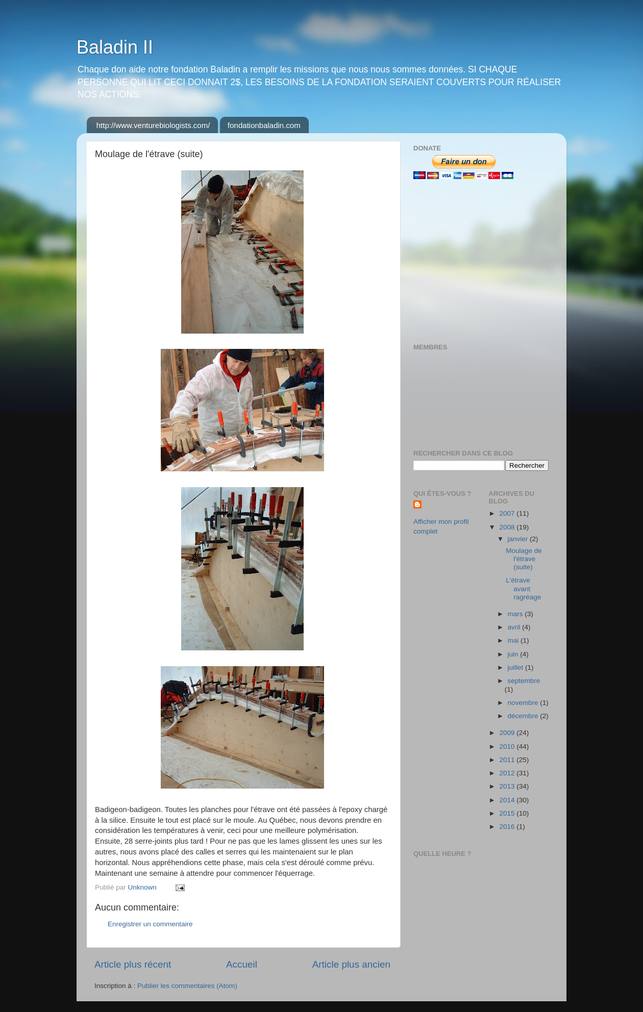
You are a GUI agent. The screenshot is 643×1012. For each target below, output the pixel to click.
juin (514, 654)
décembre (524, 716)
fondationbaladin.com (264, 125)
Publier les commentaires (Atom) (187, 986)
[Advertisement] (477, 261)
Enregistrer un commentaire (150, 924)
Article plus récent (132, 964)
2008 (507, 527)
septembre (524, 681)
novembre (524, 702)
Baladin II (115, 47)
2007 (507, 513)
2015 (507, 813)
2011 (507, 760)
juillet (517, 667)
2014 (507, 800)
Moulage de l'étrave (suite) (524, 559)
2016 (507, 826)
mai (514, 640)
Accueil (241, 964)
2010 (507, 746)
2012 (507, 773)
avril (515, 627)
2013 (507, 786)
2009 (507, 733)
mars (516, 614)
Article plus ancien (351, 964)
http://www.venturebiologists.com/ (153, 125)
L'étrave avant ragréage (523, 588)
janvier (519, 539)
